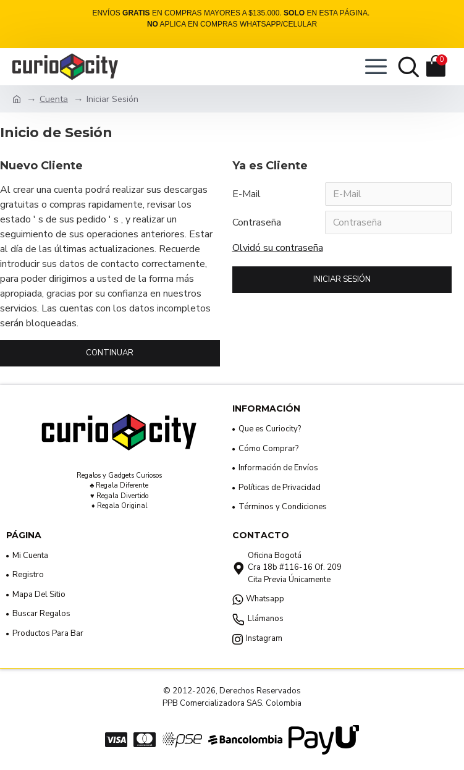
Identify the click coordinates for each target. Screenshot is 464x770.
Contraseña (256, 222)
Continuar (109, 352)
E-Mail (246, 194)
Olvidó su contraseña (277, 248)
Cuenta (54, 99)
